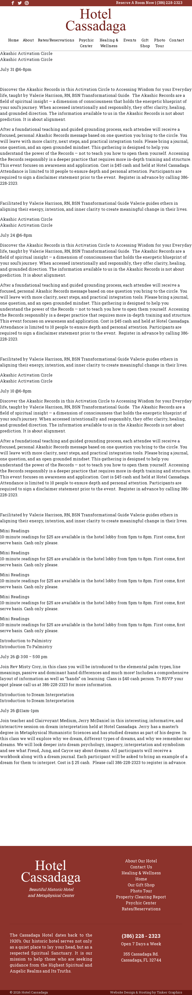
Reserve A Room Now (135, 2)
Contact (176, 39)
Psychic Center (86, 42)
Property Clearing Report (141, 896)
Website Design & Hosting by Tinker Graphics (146, 992)
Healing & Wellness (109, 42)
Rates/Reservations (56, 39)
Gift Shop (145, 42)
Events (130, 39)
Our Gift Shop (141, 884)
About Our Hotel (141, 860)
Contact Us (141, 866)
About (28, 39)
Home (13, 39)
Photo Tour (159, 42)
